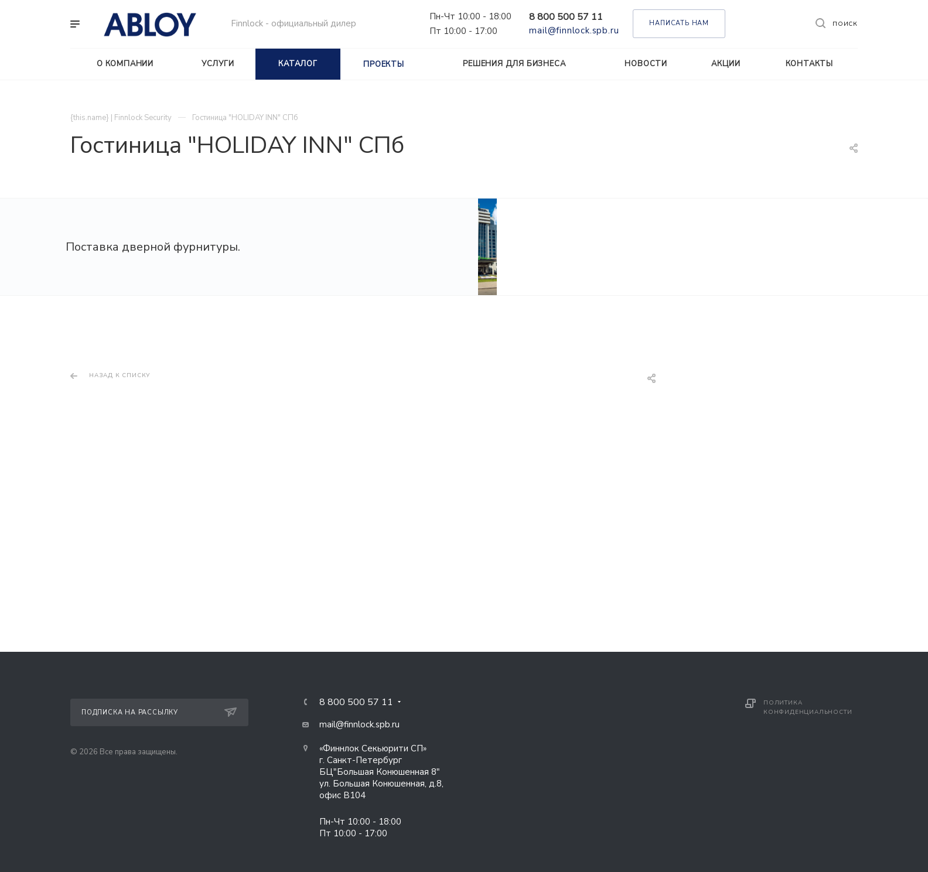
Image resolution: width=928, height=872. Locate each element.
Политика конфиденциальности (807, 710)
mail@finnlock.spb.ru (574, 30)
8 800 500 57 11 (566, 17)
